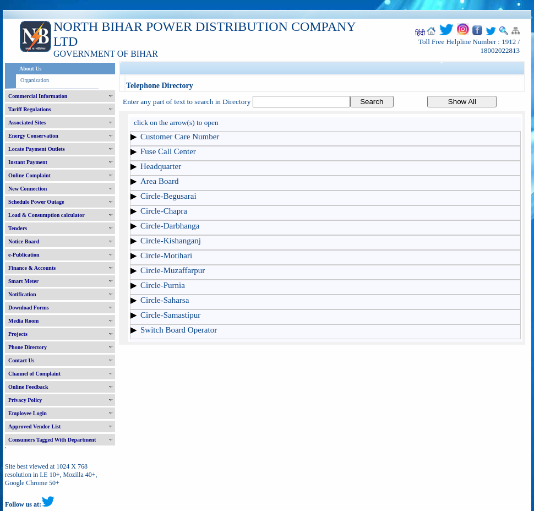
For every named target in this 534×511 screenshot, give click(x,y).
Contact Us (21, 360)
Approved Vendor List (34, 426)
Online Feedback (28, 387)
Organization (34, 80)
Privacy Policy (25, 400)
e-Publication (24, 255)
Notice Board (23, 241)
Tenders (17, 228)
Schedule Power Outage (36, 202)
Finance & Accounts (32, 268)
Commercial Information (37, 96)
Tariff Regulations (29, 109)
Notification (22, 294)
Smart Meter (23, 281)
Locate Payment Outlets (36, 149)
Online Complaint (29, 175)
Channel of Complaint (34, 374)
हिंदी (420, 33)
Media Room (23, 321)
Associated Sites (27, 122)
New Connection (27, 189)
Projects (18, 334)
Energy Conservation (33, 136)
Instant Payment (27, 162)
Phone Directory (27, 347)
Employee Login (27, 413)
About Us (30, 69)
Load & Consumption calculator (46, 215)
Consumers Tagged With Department (52, 440)
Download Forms (28, 308)
